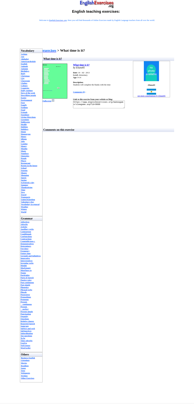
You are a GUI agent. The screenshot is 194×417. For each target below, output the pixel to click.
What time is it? (81, 65)
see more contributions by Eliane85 (151, 96)
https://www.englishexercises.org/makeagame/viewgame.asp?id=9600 (102, 105)
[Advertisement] (97, 39)
